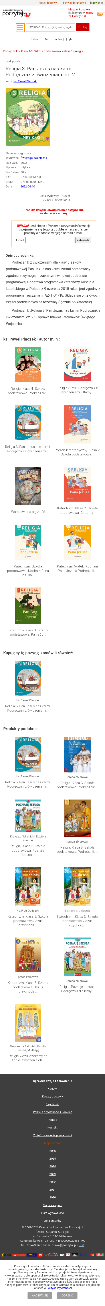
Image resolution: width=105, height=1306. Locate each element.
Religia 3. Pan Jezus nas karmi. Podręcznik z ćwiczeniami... (28, 449)
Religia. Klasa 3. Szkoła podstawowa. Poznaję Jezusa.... (28, 850)
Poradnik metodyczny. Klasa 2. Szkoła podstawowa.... (77, 452)
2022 (53, 1182)
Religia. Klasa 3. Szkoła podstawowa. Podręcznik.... (77, 785)
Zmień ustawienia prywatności (52, 1135)
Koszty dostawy (52, 1096)
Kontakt (52, 1127)
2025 (53, 1158)
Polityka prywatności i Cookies (52, 1112)
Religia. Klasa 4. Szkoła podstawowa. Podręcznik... (28, 391)
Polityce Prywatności (59, 1288)
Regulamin (52, 1104)
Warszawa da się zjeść (28, 512)
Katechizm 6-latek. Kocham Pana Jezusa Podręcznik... (77, 568)
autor (58, 39)
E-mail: (20, 240)
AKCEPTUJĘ (40, 1295)
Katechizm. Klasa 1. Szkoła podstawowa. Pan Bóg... (28, 632)
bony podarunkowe (74, 2)
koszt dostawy (48, 2)
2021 (53, 1189)
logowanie (96, 2)
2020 (53, 1197)
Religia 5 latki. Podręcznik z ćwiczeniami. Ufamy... (77, 390)
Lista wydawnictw (52, 1213)
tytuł (70, 39)
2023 (53, 1174)
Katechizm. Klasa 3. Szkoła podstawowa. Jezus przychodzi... (77, 921)
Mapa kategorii (52, 1205)
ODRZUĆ (67, 1295)
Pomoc (52, 1119)
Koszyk (52, 1088)
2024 (53, 1166)
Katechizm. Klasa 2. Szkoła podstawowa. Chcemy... (77, 510)
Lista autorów (52, 1220)
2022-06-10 (28, 186)
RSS (81, 1245)
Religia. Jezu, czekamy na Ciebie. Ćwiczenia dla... (28, 1058)
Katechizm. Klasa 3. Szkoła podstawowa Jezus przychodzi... (28, 920)
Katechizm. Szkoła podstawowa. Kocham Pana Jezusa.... (28, 570)
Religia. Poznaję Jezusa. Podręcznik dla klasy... (77, 989)
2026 (53, 1150)
